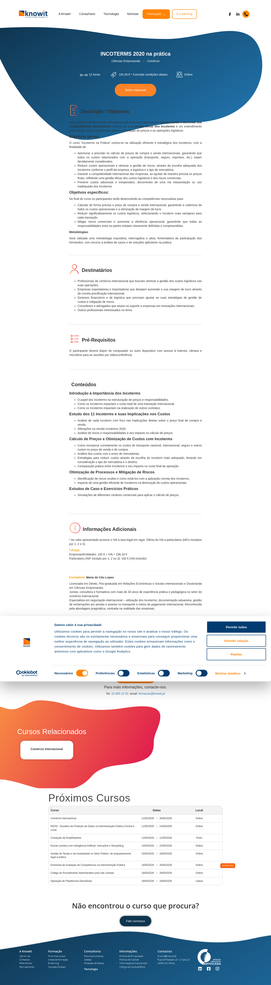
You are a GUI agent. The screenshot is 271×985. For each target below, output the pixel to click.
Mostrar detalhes (227, 977)
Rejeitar (236, 957)
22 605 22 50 (119, 693)
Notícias (132, 14)
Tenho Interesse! (135, 90)
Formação (154, 14)
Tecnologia (111, 14)
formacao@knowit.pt (151, 693)
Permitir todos (236, 930)
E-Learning (184, 14)
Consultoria (87, 14)
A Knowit (65, 14)
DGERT (156, 648)
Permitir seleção (236, 944)
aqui (185, 648)
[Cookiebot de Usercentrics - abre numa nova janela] (27, 977)
